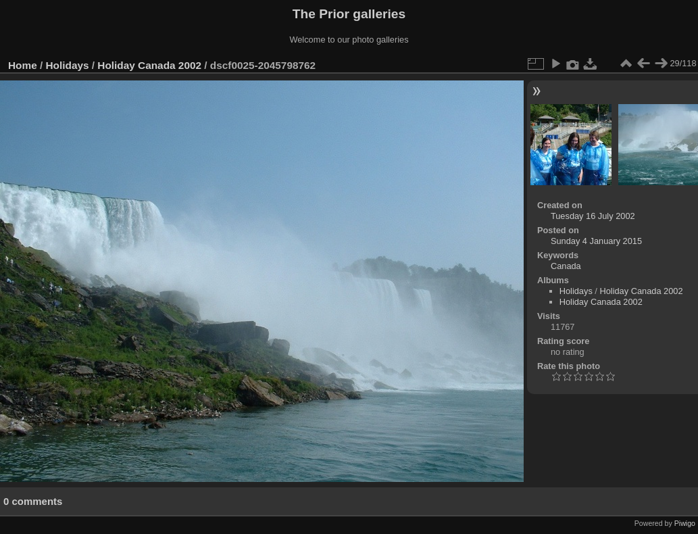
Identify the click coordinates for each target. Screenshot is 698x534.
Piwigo (684, 523)
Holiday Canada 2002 (149, 65)
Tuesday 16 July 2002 (593, 216)
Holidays (67, 65)
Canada (566, 266)
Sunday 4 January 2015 (596, 241)
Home (22, 65)
